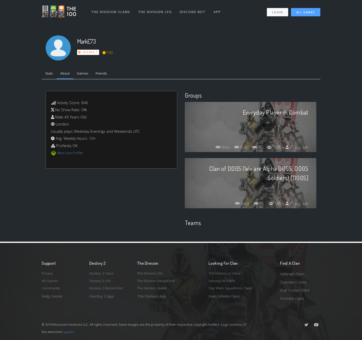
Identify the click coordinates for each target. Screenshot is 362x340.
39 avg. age (296, 204)
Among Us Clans (222, 282)
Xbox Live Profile (71, 153)
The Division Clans (111, 9)
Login (277, 10)
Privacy (48, 273)
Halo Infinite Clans (224, 298)
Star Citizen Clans (295, 290)
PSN (236, 148)
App (219, 9)
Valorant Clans (292, 273)
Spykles (69, 331)
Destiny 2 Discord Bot (108, 290)
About (68, 74)
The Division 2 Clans (226, 273)
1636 (271, 148)
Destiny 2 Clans (102, 273)
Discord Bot (194, 9)
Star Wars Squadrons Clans (232, 290)
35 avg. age (296, 148)
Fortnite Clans (292, 298)
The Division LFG (156, 9)
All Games (305, 10)
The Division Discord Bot (158, 282)
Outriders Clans (293, 282)
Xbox (216, 148)
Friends (107, 74)
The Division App (151, 298)
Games (87, 74)
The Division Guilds (153, 290)
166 (272, 204)
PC (253, 148)
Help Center (52, 298)
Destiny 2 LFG (101, 282)
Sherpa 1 (88, 52)
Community (51, 290)
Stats (50, 74)
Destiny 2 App (101, 298)
